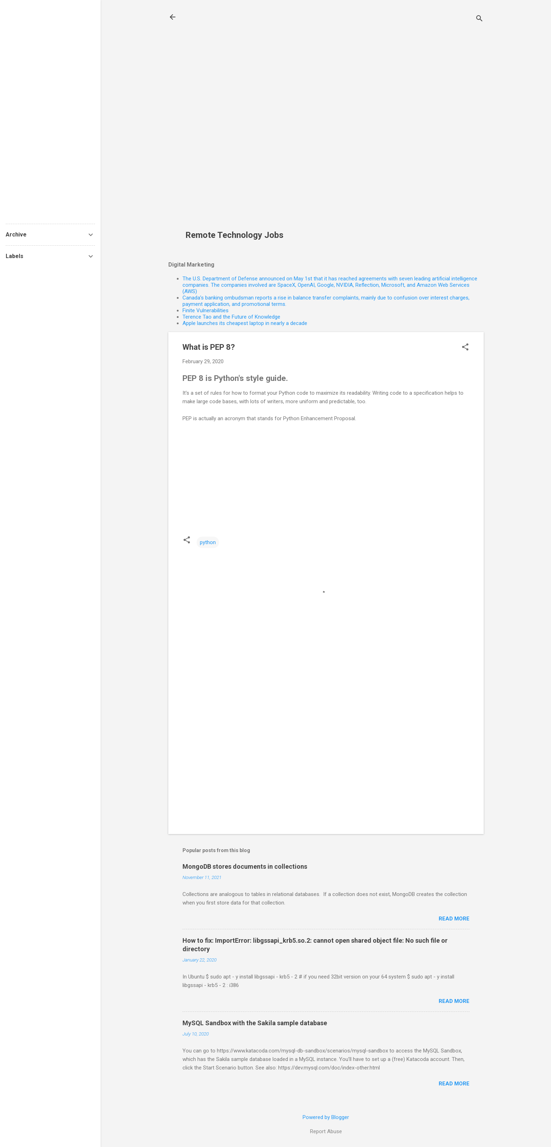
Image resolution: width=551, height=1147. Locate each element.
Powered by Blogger (326, 1117)
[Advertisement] (237, 119)
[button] (465, 348)
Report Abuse (326, 1131)
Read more (454, 918)
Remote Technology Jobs (234, 235)
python (208, 542)
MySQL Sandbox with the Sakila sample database (254, 1023)
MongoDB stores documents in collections (244, 866)
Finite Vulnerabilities (205, 310)
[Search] (479, 19)
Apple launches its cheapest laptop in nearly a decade (244, 323)
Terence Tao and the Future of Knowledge (231, 317)
